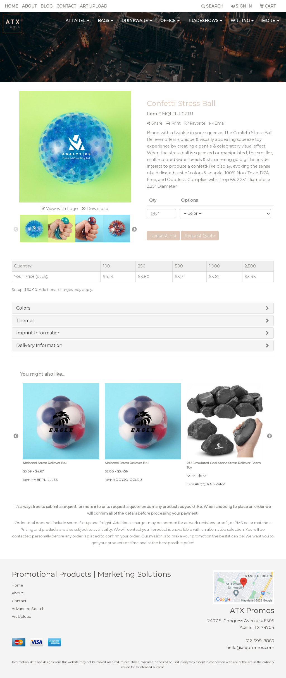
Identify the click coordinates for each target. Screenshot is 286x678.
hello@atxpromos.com (250, 647)
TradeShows (205, 22)
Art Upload (93, 6)
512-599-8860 (260, 640)
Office (170, 22)
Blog (46, 6)
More (270, 22)
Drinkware (136, 22)
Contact (66, 6)
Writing (242, 22)
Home (11, 6)
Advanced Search (28, 608)
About (29, 6)
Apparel (77, 22)
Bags (105, 22)
